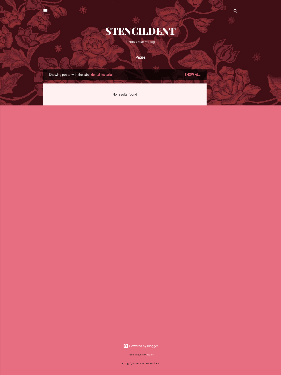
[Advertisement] (224, 135)
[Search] (235, 12)
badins (150, 354)
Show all (192, 75)
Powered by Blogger (140, 346)
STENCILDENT (140, 30)
